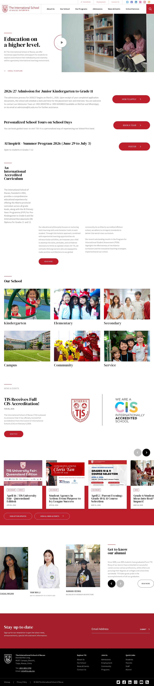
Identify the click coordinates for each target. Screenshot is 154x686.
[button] (61, 42)
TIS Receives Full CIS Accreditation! (21, 401)
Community (106, 666)
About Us (50, 9)
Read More (48, 261)
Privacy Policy (22, 682)
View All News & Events (52, 516)
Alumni (129, 669)
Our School (65, 9)
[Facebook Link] (132, 2)
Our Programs (81, 9)
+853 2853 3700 (25, 668)
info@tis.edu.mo (28, 671)
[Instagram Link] (140, 2)
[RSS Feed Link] (149, 2)
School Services (132, 9)
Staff (128, 666)
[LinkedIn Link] (136, 2)
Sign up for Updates (18, 516)
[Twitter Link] (127, 2)
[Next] (146, 452)
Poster (134, 146)
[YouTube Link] (144, 2)
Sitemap (7, 682)
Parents (129, 663)
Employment (101, 2)
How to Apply (131, 99)
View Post (14, 434)
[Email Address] (121, 629)
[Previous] (138, 452)
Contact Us (115, 2)
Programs (105, 669)
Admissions (97, 9)
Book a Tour (132, 125)
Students (129, 659)
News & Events (114, 9)
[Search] (150, 9)
